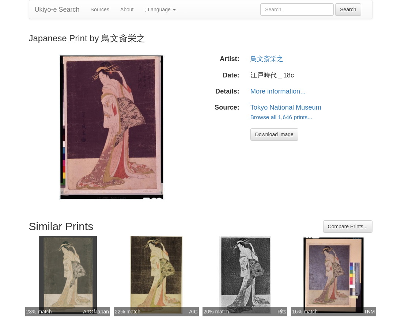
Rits (281, 312)
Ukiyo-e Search (57, 9)
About (127, 9)
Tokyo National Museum (285, 107)
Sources (100, 9)
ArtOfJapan (96, 312)
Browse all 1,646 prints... (281, 117)
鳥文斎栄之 (266, 58)
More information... (278, 91)
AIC (193, 312)
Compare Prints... (348, 226)
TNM (369, 312)
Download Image (274, 134)
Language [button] (160, 10)
